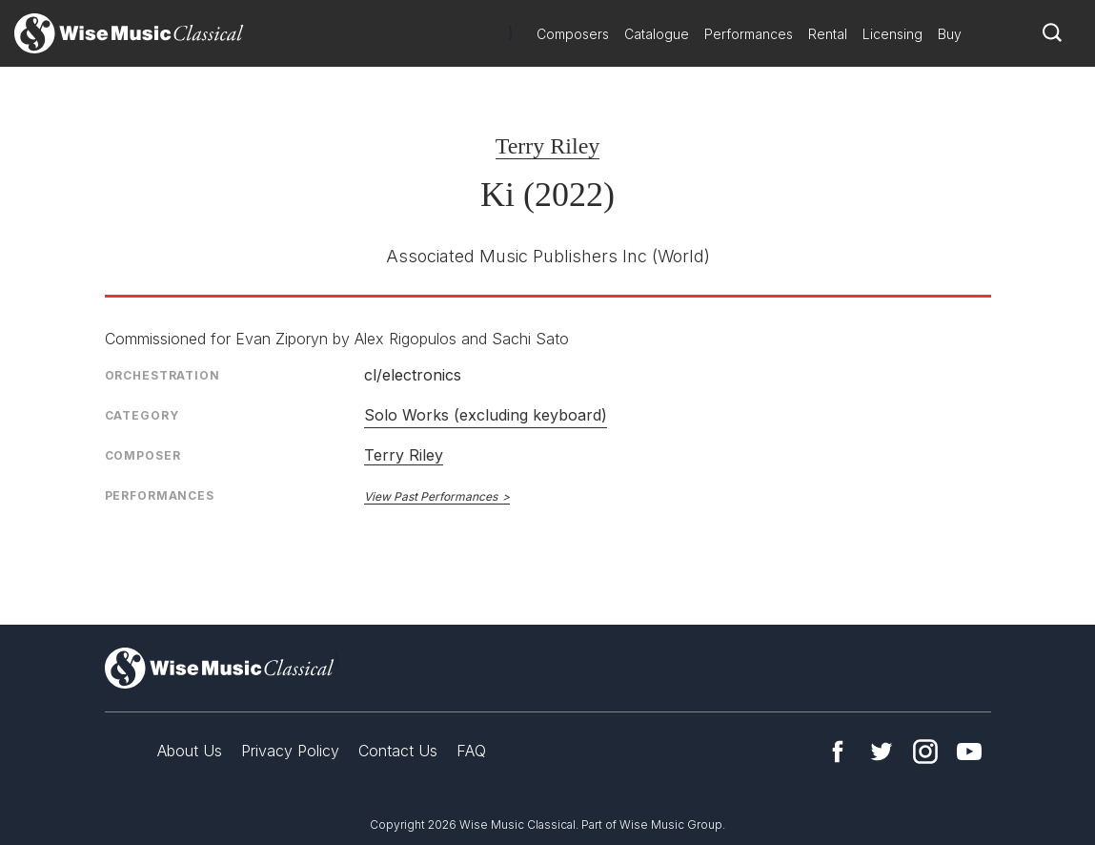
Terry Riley (548, 146)
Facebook (837, 751)
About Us (189, 750)
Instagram (925, 751)
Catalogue (656, 34)
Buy (950, 34)
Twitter (881, 751)
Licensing (892, 34)
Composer (143, 455)
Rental (827, 34)
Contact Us (397, 750)
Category (142, 415)
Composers (573, 34)
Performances (748, 34)
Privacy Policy (290, 750)
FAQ (471, 750)
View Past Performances (430, 496)
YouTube (969, 751)
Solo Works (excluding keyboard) (485, 414)
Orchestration (162, 375)
